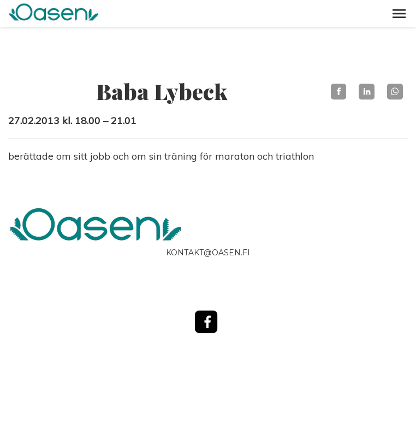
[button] (399, 13)
